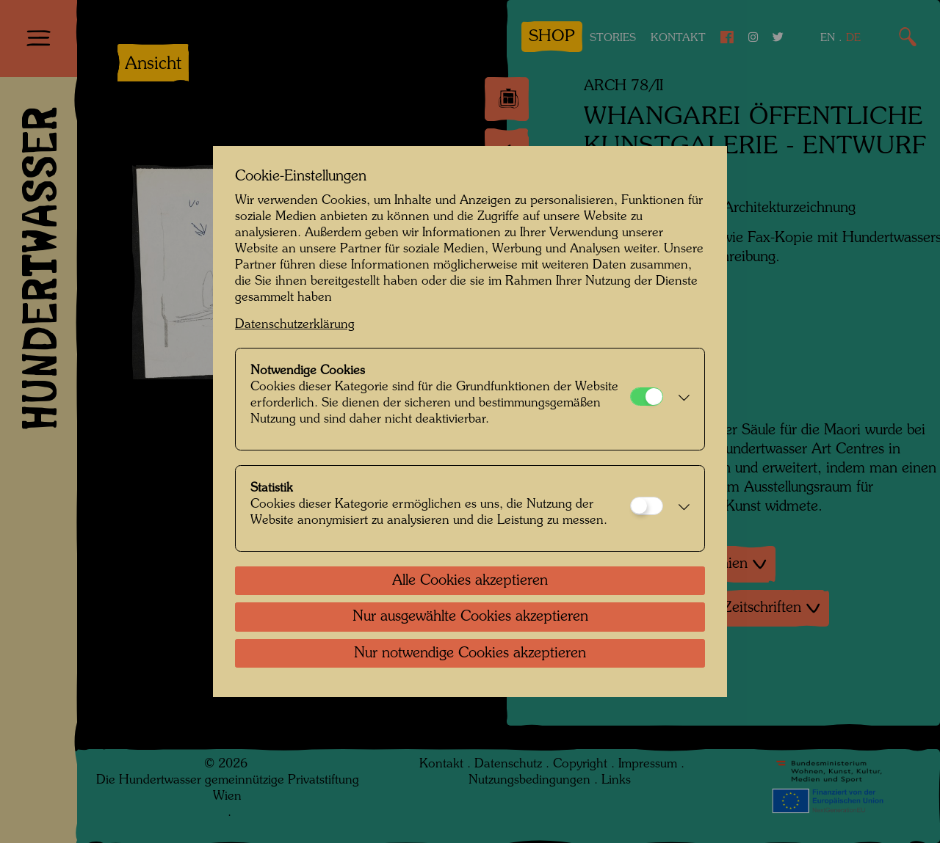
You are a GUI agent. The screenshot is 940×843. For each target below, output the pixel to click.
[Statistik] (646, 506)
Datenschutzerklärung (295, 324)
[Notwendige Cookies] (646, 396)
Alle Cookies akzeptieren (470, 581)
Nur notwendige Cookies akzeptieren (470, 653)
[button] (680, 399)
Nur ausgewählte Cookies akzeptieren (470, 617)
